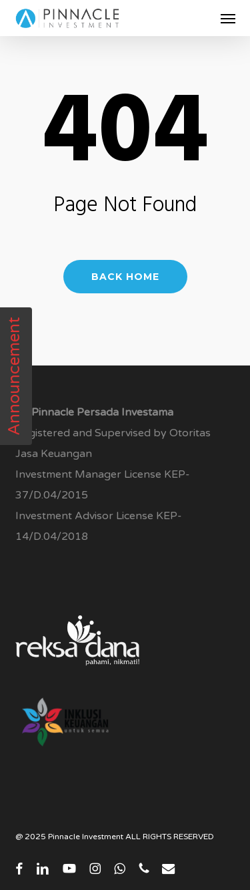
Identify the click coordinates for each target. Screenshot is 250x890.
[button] (228, 18)
